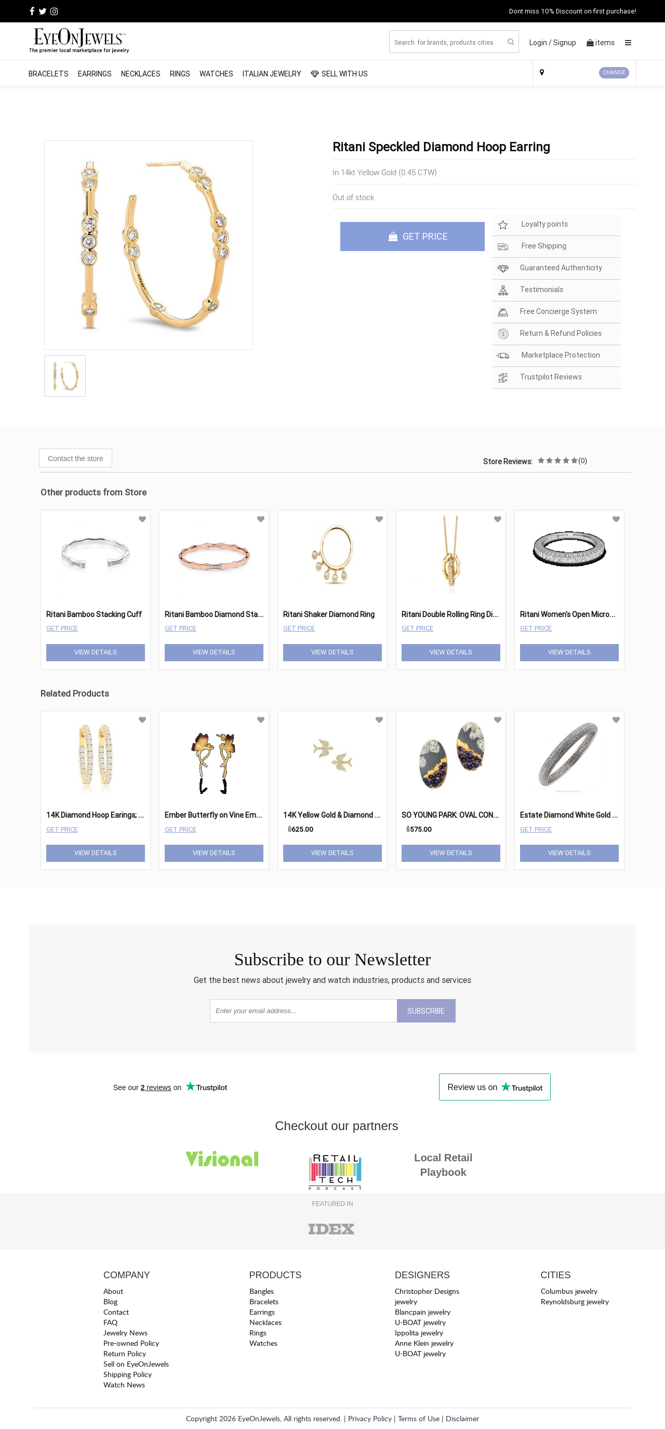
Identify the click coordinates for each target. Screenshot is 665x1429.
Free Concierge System (546, 312)
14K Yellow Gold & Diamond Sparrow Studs (353, 815)
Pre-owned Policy (131, 1343)
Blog (110, 1301)
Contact (116, 1312)
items (601, 42)
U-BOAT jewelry (420, 1322)
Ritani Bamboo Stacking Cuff (94, 614)
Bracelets (49, 73)
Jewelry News (125, 1333)
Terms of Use (419, 1418)
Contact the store (75, 458)
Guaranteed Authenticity (549, 268)
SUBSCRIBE (426, 1011)
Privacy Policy (370, 1418)
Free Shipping (531, 247)
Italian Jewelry (272, 73)
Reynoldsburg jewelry (575, 1301)
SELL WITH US (339, 73)
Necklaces (141, 73)
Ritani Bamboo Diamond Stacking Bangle (232, 614)
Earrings (95, 73)
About (113, 1291)
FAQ (110, 1322)
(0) (582, 460)
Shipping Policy (127, 1374)
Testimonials (529, 290)
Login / (540, 42)
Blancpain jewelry (422, 1312)
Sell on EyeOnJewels (136, 1364)
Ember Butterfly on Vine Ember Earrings (230, 815)
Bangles (261, 1291)
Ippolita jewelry (419, 1333)
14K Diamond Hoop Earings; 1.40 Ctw (107, 815)
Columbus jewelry (569, 1291)
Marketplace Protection (548, 356)
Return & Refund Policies (549, 334)
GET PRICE (418, 236)
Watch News (124, 1384)
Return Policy (124, 1353)
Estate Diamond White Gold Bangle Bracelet (591, 815)
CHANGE (614, 72)
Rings (180, 73)
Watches (216, 73)
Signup (564, 42)
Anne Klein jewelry (424, 1343)
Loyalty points (532, 225)
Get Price (62, 628)
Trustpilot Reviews (539, 378)
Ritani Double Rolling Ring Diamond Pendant (474, 614)
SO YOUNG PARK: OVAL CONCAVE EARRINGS (474, 815)
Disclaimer (462, 1418)
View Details (95, 652)
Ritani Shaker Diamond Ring (329, 614)
